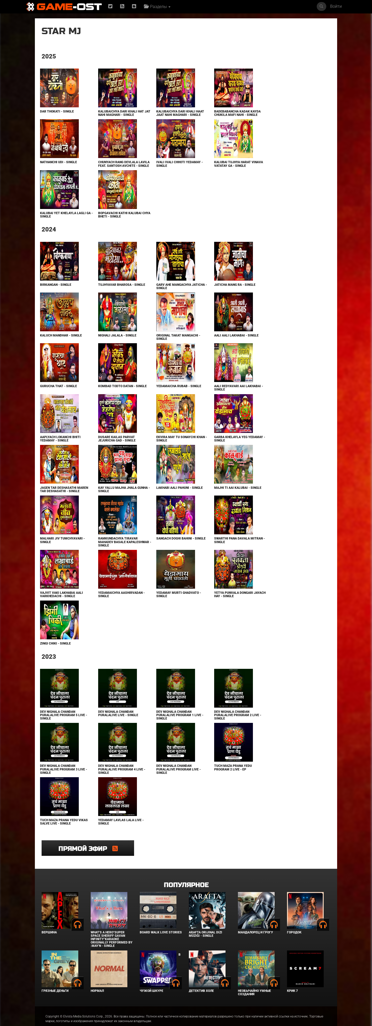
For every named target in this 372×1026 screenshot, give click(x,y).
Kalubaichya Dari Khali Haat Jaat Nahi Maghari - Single (160, 115)
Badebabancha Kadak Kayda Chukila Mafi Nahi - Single (209, 115)
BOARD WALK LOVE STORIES (161, 922)
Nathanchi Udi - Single (58, 166)
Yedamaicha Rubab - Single (161, 393)
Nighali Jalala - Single (108, 342)
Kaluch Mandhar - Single (61, 342)
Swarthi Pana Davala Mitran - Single (206, 550)
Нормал (97, 980)
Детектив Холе (201, 980)
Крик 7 (292, 980)
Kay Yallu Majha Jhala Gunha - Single (108, 496)
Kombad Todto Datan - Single (107, 394)
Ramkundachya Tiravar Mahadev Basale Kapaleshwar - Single (109, 552)
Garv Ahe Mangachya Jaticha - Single (156, 293)
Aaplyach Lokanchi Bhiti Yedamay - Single (60, 445)
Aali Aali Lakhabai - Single (210, 342)
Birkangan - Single (55, 291)
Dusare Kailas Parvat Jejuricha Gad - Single (108, 445)
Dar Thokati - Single (57, 111)
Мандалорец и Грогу (255, 922)
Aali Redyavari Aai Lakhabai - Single (203, 394)
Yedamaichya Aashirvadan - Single (111, 604)
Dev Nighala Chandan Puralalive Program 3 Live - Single (62, 779)
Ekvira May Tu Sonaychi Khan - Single (159, 445)
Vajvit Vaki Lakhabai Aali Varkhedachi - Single (61, 604)
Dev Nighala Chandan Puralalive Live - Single (109, 723)
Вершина (49, 922)
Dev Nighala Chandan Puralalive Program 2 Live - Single (210, 725)
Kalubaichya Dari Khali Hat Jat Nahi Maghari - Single (108, 115)
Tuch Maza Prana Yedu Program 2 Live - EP (207, 777)
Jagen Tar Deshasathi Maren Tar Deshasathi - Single (59, 498)
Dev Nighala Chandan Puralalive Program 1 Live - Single (161, 725)
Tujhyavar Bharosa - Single (107, 293)
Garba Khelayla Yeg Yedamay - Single (205, 445)
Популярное (186, 875)
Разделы (158, 6)
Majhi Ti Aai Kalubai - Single (206, 496)
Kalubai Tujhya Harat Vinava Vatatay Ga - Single (210, 167)
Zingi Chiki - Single (55, 654)
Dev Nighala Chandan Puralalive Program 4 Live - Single (111, 779)
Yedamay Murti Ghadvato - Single (161, 604)
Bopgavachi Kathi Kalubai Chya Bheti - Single (111, 221)
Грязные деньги (55, 980)
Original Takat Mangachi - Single (161, 343)
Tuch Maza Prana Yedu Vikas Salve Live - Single (60, 832)
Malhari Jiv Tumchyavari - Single (62, 550)
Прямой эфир (282, 35)
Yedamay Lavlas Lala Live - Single (112, 832)
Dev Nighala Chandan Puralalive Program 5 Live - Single (62, 725)
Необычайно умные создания (254, 981)
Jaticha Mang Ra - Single (209, 291)
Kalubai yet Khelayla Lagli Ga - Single (58, 221)
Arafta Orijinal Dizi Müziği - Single (205, 923)
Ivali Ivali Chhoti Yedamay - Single (161, 167)
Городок (294, 922)
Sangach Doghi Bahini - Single (158, 550)
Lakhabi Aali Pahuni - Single (156, 496)
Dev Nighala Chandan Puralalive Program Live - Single (161, 779)
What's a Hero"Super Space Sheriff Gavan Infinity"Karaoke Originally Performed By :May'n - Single (112, 929)
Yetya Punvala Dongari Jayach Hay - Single (207, 604)
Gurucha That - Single (58, 393)
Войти (336, 6)
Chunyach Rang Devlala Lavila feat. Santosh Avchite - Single (109, 169)
